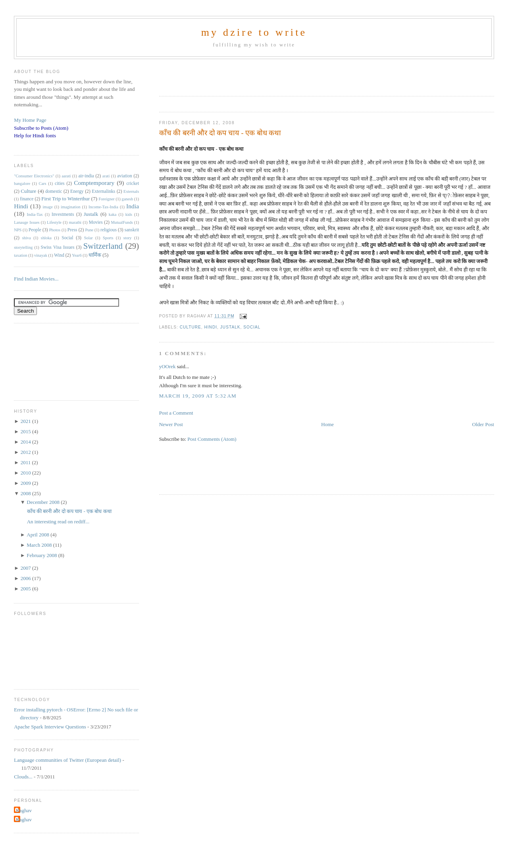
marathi (75, 222)
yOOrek (167, 366)
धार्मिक (95, 255)
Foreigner (106, 199)
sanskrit (132, 230)
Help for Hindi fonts (35, 135)
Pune (89, 230)
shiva (26, 238)
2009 (26, 483)
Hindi (210, 327)
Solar (88, 238)
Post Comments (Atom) (212, 439)
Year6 (76, 255)
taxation (20, 255)
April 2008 (38, 535)
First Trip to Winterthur (65, 199)
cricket (132, 183)
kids (128, 214)
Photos (54, 230)
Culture (190, 327)
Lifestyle (54, 222)
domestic (53, 191)
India (132, 206)
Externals (131, 191)
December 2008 (44, 502)
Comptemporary (94, 182)
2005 (26, 589)
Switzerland (103, 245)
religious (108, 230)
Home (327, 424)
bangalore (22, 183)
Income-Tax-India (103, 207)
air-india (86, 176)
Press (72, 230)
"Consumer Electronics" (34, 176)
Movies (96, 222)
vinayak (40, 255)
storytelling (23, 247)
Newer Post (171, 424)
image (47, 207)
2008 (26, 493)
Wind (59, 255)
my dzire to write (254, 32)
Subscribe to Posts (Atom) (41, 128)
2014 (26, 442)
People (35, 230)
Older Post (483, 424)
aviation (124, 176)
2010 (26, 473)
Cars (42, 183)
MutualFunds (122, 222)
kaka (113, 214)
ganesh (127, 199)
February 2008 (42, 555)
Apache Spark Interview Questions (50, 727)
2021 (26, 421)
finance (26, 199)
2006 (26, 578)
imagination (71, 207)
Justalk (230, 327)
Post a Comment (176, 413)
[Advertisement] (252, 75)
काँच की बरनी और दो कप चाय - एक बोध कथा (220, 133)
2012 (26, 452)
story (127, 238)
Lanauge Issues (26, 222)
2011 (26, 462)
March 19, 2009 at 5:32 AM (198, 396)
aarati (66, 176)
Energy (77, 191)
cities (60, 183)
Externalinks (103, 191)
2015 (26, 431)
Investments (63, 214)
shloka (46, 238)
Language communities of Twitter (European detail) (67, 760)
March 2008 (40, 545)
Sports (108, 238)
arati (106, 176)
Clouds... (23, 777)
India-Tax (35, 214)
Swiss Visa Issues (58, 247)
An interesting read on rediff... (58, 522)
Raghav (24, 810)
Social (251, 327)
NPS (17, 230)
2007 (26, 568)
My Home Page (30, 120)
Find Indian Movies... (36, 279)
